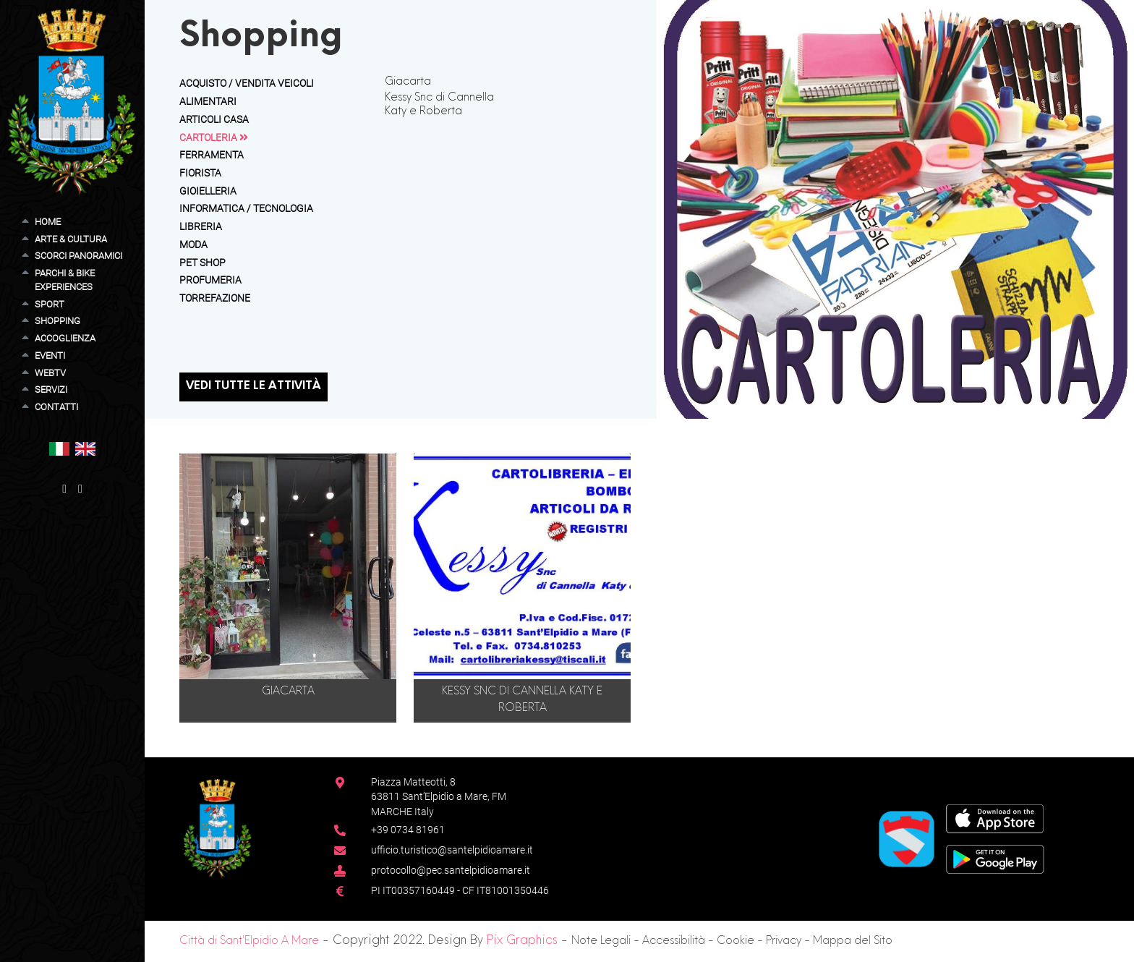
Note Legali (601, 941)
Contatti (56, 406)
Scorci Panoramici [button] (78, 255)
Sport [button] (49, 304)
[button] (59, 448)
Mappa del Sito (852, 941)
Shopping (57, 320)
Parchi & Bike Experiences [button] (65, 280)
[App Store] (995, 818)
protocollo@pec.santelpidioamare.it (450, 870)
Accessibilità (673, 941)
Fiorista (200, 173)
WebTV (50, 372)
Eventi (50, 355)
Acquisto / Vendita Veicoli (246, 83)
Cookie (735, 941)
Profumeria (210, 280)
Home (48, 221)
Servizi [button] (51, 389)
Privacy (783, 941)
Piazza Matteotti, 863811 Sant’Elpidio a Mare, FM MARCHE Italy (438, 796)
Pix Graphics (522, 941)
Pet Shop (202, 262)
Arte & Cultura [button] (71, 239)
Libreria (200, 226)
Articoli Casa (214, 119)
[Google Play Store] (995, 858)
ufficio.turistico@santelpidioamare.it (452, 850)
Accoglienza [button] (65, 338)
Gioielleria (207, 191)
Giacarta (408, 82)
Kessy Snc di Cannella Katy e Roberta (439, 104)
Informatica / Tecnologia (246, 208)
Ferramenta (211, 155)
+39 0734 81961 (408, 829)
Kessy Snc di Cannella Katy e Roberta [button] (522, 700)
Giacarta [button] (288, 692)
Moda (193, 244)
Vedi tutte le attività (253, 386)
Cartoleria (213, 137)
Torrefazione (214, 298)
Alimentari (207, 101)
